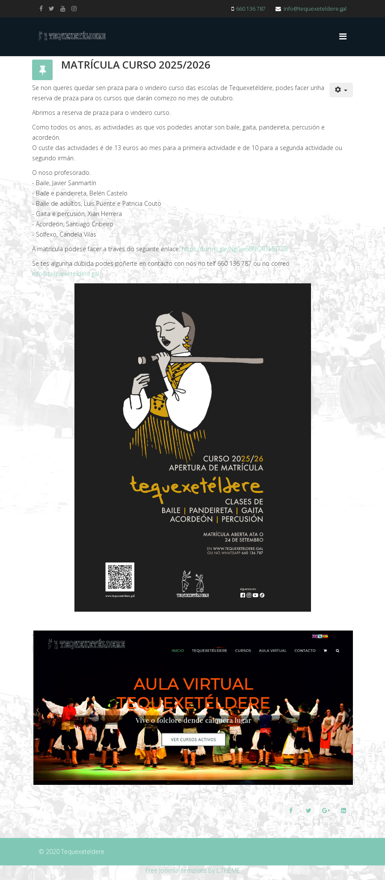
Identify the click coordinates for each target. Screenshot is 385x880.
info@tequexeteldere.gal (315, 8)
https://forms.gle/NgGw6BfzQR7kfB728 (234, 249)
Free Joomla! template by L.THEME (192, 870)
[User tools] (341, 90)
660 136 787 (251, 8)
